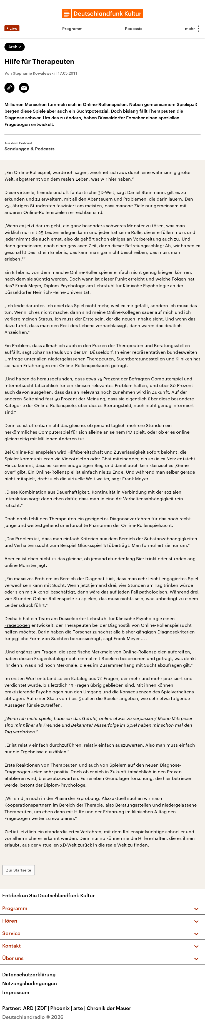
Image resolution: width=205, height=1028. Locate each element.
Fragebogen (17, 625)
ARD (30, 1008)
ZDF (43, 1008)
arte (80, 1008)
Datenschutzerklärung (29, 974)
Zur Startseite (18, 870)
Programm (72, 28)
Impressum (15, 992)
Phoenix (61, 1008)
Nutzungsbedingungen (29, 983)
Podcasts (133, 28)
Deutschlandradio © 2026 (33, 1017)
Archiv (14, 46)
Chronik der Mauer (109, 1008)
